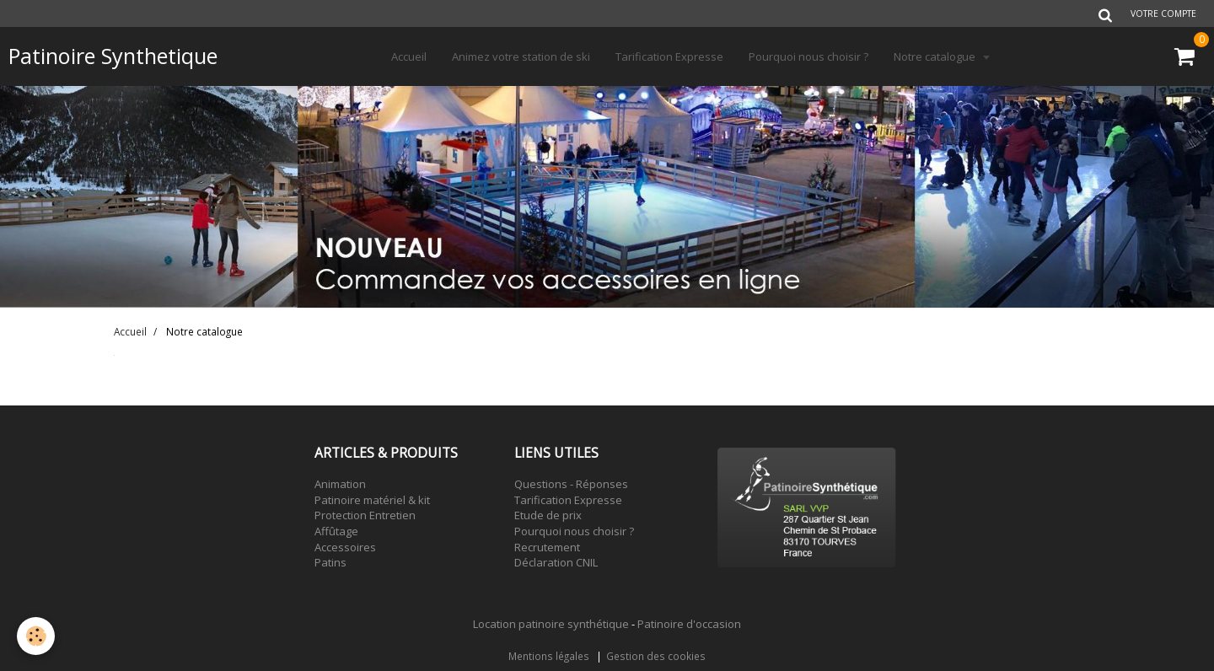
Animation (340, 483)
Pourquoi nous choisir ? (808, 56)
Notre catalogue (936, 56)
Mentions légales (548, 656)
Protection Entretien (365, 515)
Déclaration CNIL (556, 562)
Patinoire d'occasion (689, 623)
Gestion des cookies (656, 656)
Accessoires (345, 547)
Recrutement (547, 547)
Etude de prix (548, 515)
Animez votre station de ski (521, 56)
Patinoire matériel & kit (372, 499)
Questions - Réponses (571, 483)
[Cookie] (36, 636)
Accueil (409, 56)
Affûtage (336, 531)
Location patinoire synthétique (551, 623)
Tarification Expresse (669, 56)
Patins (330, 562)
